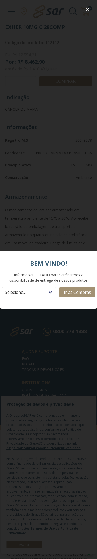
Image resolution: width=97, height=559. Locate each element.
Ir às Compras (77, 292)
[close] (88, 9)
